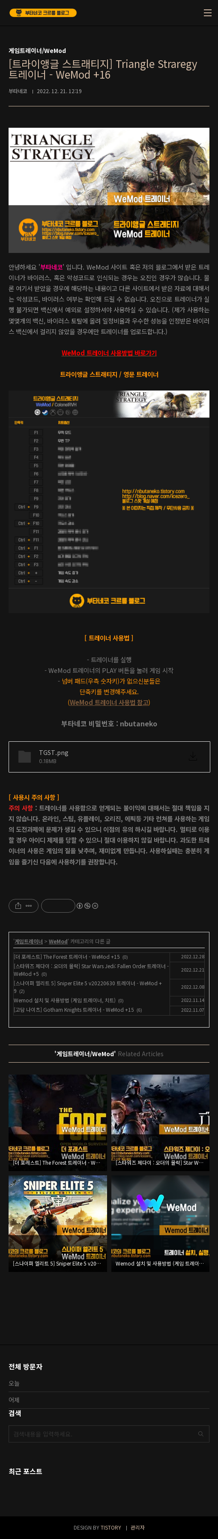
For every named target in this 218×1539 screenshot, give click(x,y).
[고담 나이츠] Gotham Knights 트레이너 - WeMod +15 (74, 1009)
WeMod (58, 941)
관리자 (138, 1527)
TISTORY (111, 1527)
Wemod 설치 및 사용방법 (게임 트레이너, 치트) (65, 1000)
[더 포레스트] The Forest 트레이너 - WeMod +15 (67, 956)
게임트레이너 (29, 941)
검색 (201, 1434)
